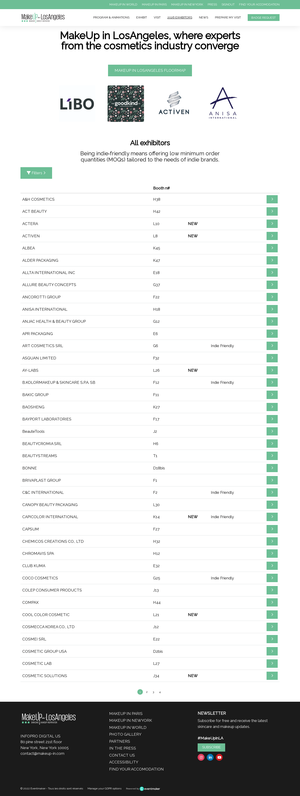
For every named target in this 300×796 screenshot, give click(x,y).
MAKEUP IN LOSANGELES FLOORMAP (150, 70)
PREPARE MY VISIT (228, 17)
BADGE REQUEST (263, 17)
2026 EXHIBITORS (179, 17)
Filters (36, 173)
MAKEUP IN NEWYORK (187, 4)
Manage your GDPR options (104, 788)
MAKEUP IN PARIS (154, 4)
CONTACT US (122, 755)
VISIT (157, 17)
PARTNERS (119, 741)
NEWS (203, 17)
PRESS (212, 4)
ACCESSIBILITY (123, 762)
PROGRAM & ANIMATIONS (111, 17)
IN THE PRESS (122, 748)
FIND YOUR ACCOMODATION (259, 4)
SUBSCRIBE (211, 747)
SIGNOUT (228, 4)
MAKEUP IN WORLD (123, 4)
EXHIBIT (141, 17)
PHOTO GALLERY (125, 734)
